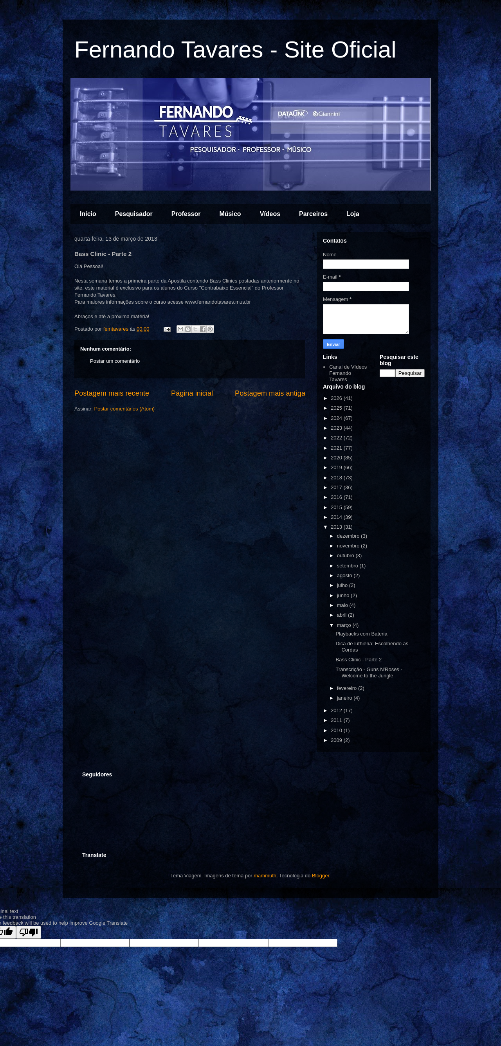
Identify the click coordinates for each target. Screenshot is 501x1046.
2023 (337, 428)
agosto (345, 575)
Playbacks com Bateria (361, 634)
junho (344, 595)
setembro (348, 566)
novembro (349, 546)
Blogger (320, 876)
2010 (337, 730)
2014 (337, 517)
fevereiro (347, 688)
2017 (337, 487)
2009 (337, 740)
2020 (337, 458)
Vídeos (270, 214)
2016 (337, 497)
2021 (337, 448)
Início (88, 214)
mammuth (265, 876)
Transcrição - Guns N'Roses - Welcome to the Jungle (368, 672)
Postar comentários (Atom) (124, 409)
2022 (337, 438)
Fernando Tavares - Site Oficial (235, 49)
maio (343, 605)
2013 (337, 527)
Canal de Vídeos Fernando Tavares (348, 373)
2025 (337, 408)
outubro (346, 555)
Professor (186, 214)
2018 (337, 478)
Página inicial (192, 393)
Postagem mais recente (111, 393)
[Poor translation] (28, 932)
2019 (337, 467)
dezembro (349, 536)
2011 (337, 720)
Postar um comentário (115, 361)
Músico (230, 214)
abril (342, 615)
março (345, 625)
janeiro (345, 698)
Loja (352, 214)
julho (343, 585)
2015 (337, 507)
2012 (337, 710)
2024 (337, 418)
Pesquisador (134, 214)
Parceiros (313, 214)
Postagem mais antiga (270, 393)
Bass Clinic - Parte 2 (358, 660)
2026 (337, 398)
